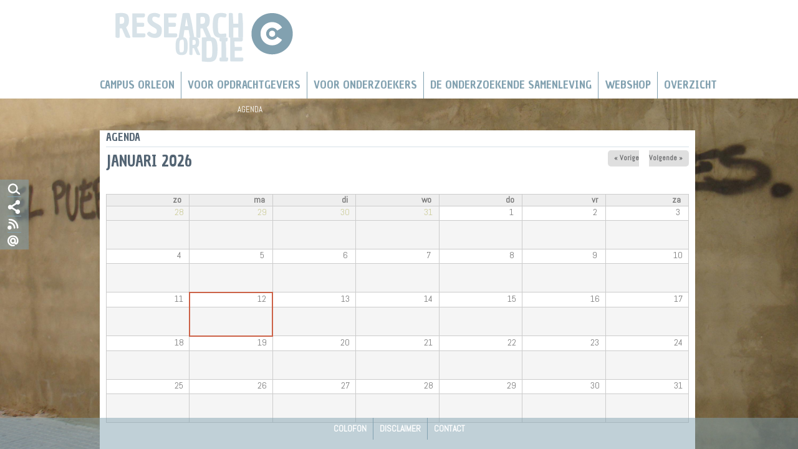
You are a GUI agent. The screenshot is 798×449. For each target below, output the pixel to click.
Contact (449, 428)
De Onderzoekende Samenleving (511, 84)
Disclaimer (400, 428)
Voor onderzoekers (365, 84)
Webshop (628, 84)
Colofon (350, 428)
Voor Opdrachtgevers (244, 84)
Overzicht (690, 84)
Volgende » (666, 158)
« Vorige (626, 158)
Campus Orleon (137, 84)
